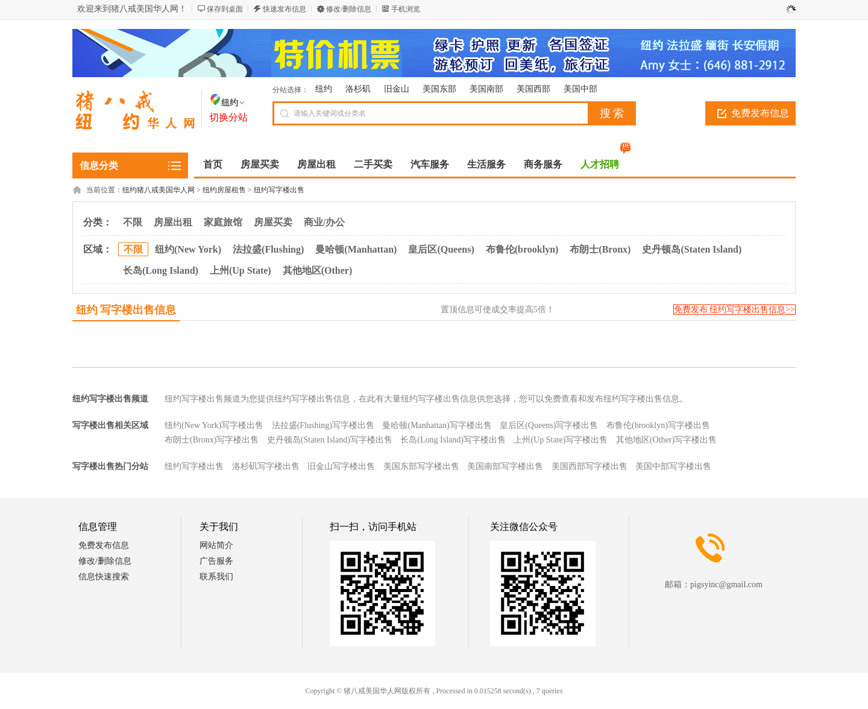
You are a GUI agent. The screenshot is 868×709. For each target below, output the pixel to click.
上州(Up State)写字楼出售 (561, 439)
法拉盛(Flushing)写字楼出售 (323, 425)
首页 (212, 164)
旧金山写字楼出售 (341, 466)
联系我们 (216, 576)
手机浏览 (405, 9)
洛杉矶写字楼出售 (266, 466)
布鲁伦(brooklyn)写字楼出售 (658, 425)
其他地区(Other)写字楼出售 (666, 439)
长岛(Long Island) (160, 270)
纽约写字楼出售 (279, 190)
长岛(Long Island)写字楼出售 (453, 439)
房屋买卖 (273, 222)
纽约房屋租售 (224, 190)
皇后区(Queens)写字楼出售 (549, 425)
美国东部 (439, 88)
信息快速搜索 (103, 576)
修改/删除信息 (348, 9)
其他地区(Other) (318, 270)
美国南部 (486, 88)
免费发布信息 (760, 113)
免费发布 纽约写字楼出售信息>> (734, 309)
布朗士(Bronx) (600, 249)
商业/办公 (324, 222)
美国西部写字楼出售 (589, 466)
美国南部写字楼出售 (505, 466)
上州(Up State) (240, 270)
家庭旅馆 (223, 222)
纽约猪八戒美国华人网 (158, 190)
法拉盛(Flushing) (268, 249)
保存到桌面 (225, 9)
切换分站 (228, 117)
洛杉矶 (358, 88)
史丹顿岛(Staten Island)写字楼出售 (329, 439)
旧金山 (396, 88)
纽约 (323, 88)
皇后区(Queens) (441, 249)
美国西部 (533, 88)
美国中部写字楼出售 (673, 466)
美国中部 (580, 88)
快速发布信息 (284, 9)
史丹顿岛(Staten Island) (691, 249)
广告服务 (216, 561)
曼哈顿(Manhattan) (356, 249)
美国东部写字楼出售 (421, 466)
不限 (132, 222)
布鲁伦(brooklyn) (522, 249)
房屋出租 (173, 222)
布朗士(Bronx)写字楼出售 (212, 439)
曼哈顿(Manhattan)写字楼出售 (436, 425)
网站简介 (216, 545)
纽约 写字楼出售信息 (126, 310)
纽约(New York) (188, 249)
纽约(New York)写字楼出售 (214, 425)
